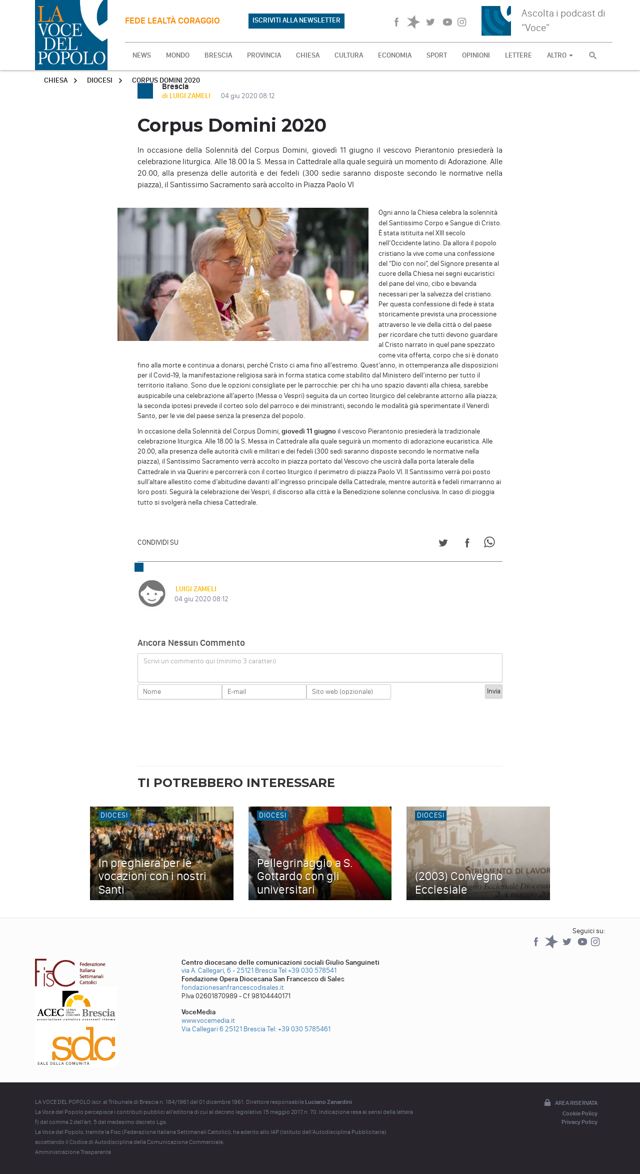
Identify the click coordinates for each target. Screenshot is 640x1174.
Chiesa (56, 80)
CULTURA (348, 55)
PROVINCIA (264, 55)
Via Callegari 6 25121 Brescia (224, 1029)
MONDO (178, 55)
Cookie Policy (580, 1113)
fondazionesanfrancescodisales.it (233, 987)
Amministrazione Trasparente (73, 1151)
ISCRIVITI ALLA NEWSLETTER (296, 20)
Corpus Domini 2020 (166, 80)
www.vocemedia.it (208, 1020)
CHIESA (308, 55)
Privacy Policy (580, 1121)
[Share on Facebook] (467, 544)
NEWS (141, 55)
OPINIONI (476, 55)
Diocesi (99, 80)
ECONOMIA (395, 55)
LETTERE (518, 55)
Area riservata (570, 1103)
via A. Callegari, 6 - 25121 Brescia (229, 970)
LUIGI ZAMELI (195, 589)
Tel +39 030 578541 (307, 970)
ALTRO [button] (560, 55)
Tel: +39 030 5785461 (298, 1029)
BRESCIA (218, 55)
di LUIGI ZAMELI (187, 96)
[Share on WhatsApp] (491, 544)
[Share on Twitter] (443, 544)
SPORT (436, 55)
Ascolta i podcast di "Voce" (564, 20)
